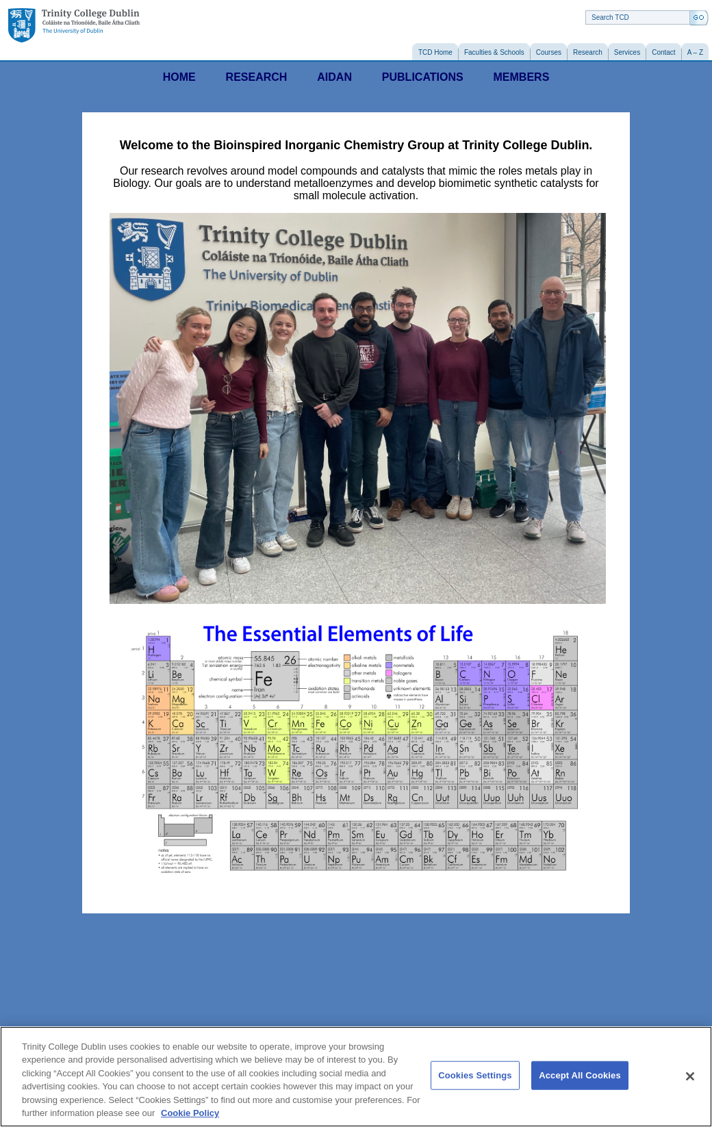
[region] (356, 1076)
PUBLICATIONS (422, 77)
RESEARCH (257, 77)
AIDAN (334, 77)
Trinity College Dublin (74, 25)
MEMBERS (522, 77)
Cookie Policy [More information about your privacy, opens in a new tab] (190, 1113)
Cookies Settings (475, 1075)
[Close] (690, 1076)
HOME (179, 77)
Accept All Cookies (580, 1075)
